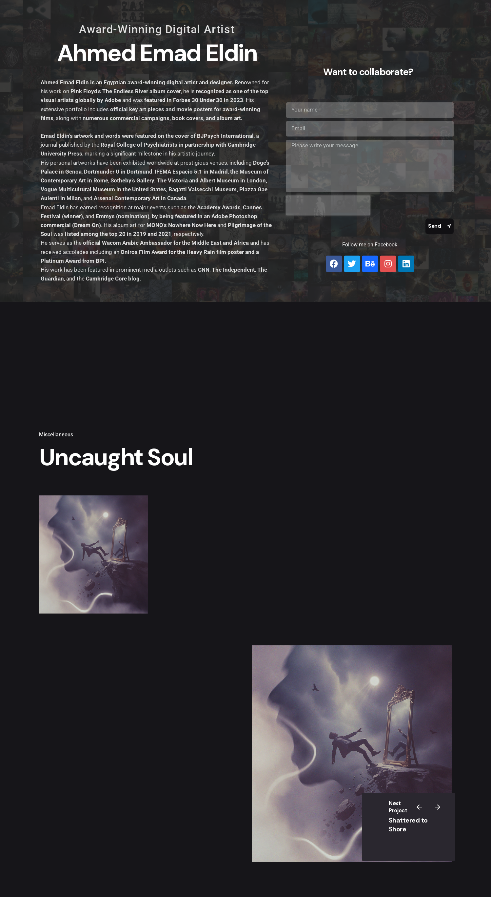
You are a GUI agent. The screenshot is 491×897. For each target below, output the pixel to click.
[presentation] (328, 205)
